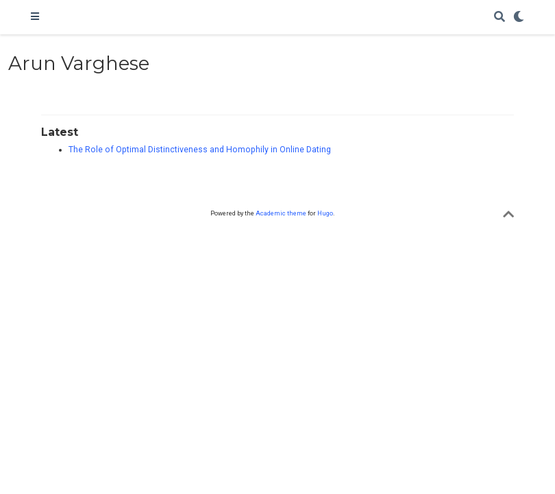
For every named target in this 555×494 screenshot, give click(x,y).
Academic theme (281, 213)
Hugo (325, 213)
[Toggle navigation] (35, 17)
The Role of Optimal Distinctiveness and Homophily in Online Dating (200, 149)
